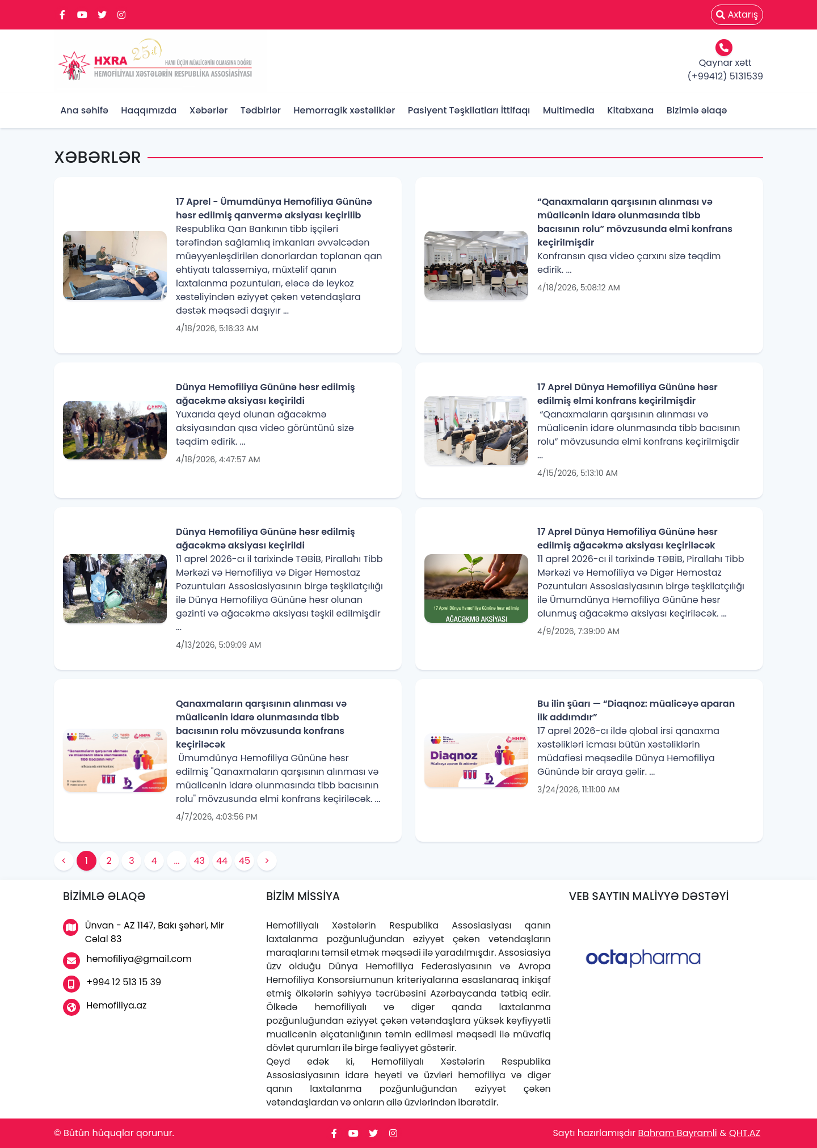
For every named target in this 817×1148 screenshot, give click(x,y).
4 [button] (154, 860)
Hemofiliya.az (104, 1007)
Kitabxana (630, 110)
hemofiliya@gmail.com (127, 960)
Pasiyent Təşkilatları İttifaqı (469, 110)
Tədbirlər (261, 110)
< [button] (63, 860)
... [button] (176, 860)
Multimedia (569, 110)
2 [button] (108, 860)
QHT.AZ (744, 1132)
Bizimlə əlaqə (697, 110)
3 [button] (131, 860)
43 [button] (199, 860)
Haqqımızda (148, 110)
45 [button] (244, 860)
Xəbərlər (208, 110)
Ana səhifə (84, 110)
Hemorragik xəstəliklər (344, 110)
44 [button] (222, 860)
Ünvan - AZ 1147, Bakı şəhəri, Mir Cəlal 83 (143, 932)
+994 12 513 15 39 (112, 984)
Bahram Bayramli (677, 1132)
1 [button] (86, 860)
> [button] (266, 860)
